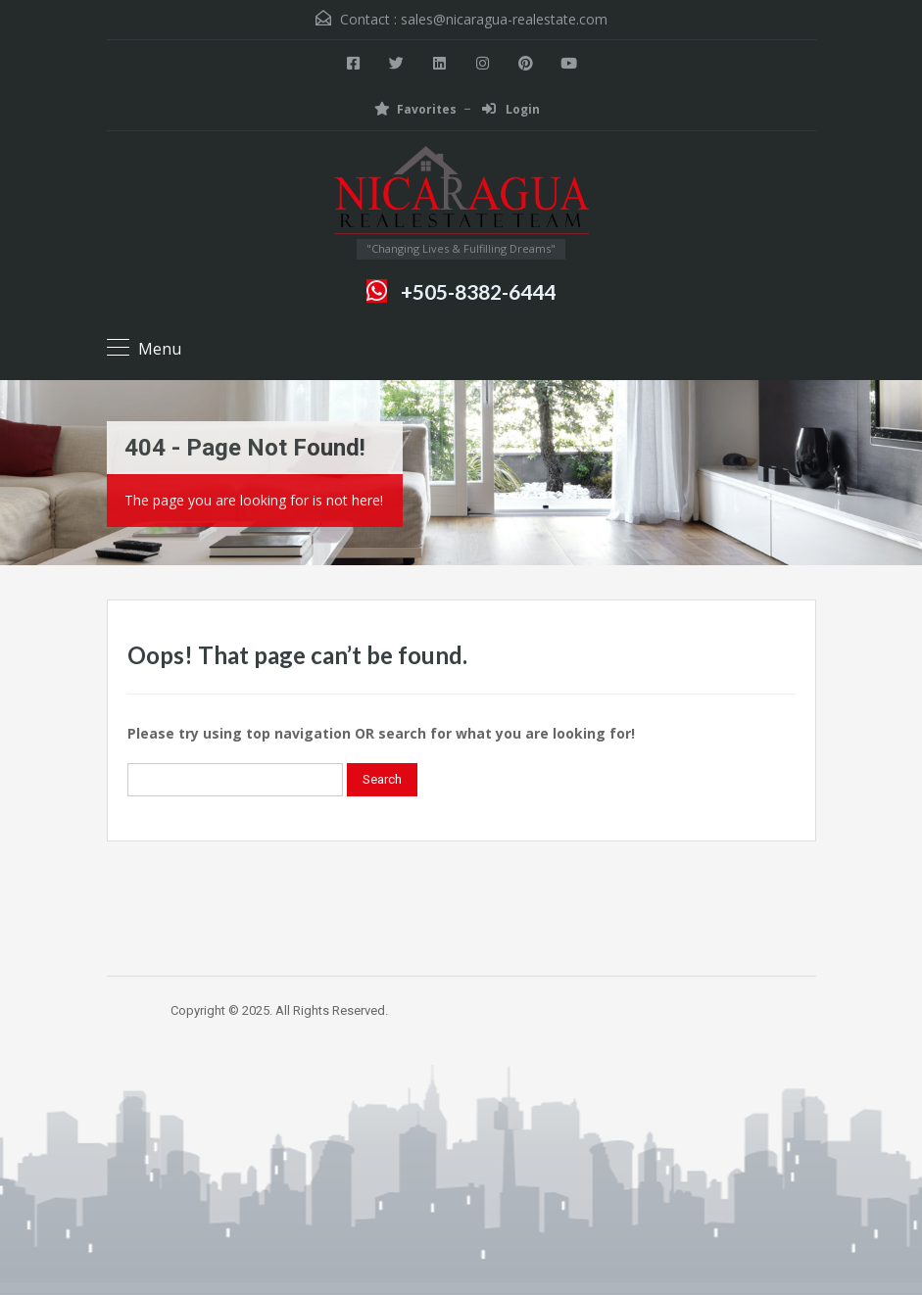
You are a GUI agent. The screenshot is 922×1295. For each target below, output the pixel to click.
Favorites (415, 109)
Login (511, 109)
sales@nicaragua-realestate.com (504, 19)
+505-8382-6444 (478, 291)
